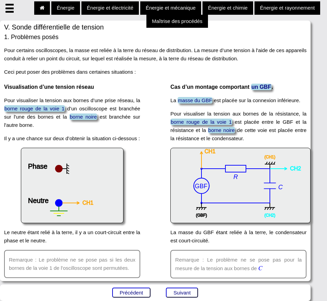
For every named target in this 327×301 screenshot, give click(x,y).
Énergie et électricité (110, 8)
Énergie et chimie (228, 8)
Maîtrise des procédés (177, 21)
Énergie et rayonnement (287, 8)
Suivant (182, 293)
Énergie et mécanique (171, 8)
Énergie (66, 8)
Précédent (131, 293)
